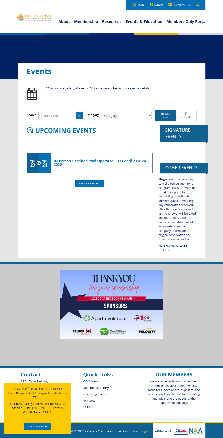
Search (31, 115)
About (64, 21)
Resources (112, 21)
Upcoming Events (95, 394)
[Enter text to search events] (57, 115)
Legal (144, 431)
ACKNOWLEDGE (37, 426)
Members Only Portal (186, 21)
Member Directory (96, 388)
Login (87, 407)
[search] (79, 115)
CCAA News (91, 381)
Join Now (89, 400)
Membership (86, 21)
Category (92, 115)
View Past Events (89, 183)
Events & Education (144, 21)
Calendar (185, 115)
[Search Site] (198, 5)
